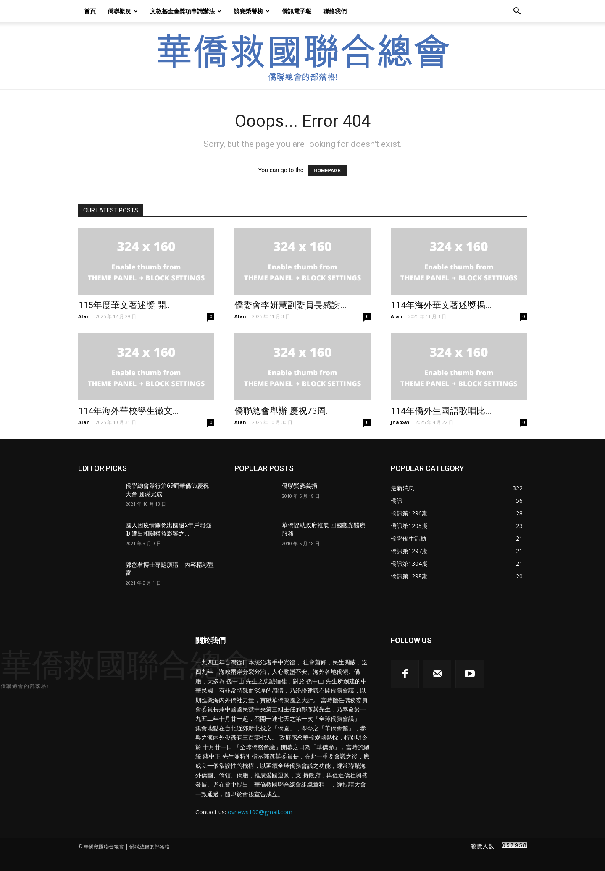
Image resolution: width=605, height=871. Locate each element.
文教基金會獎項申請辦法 (185, 11)
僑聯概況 (123, 11)
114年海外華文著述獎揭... (441, 305)
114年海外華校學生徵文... (128, 411)
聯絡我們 (335, 11)
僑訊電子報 (296, 11)
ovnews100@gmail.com (260, 812)
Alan (84, 316)
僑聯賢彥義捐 (299, 485)
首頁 (90, 11)
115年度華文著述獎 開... (125, 305)
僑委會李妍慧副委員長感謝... (290, 305)
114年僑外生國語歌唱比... (441, 411)
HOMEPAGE (327, 170)
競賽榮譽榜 (252, 11)
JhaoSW (400, 422)
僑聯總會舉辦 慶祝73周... (283, 411)
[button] (517, 12)
